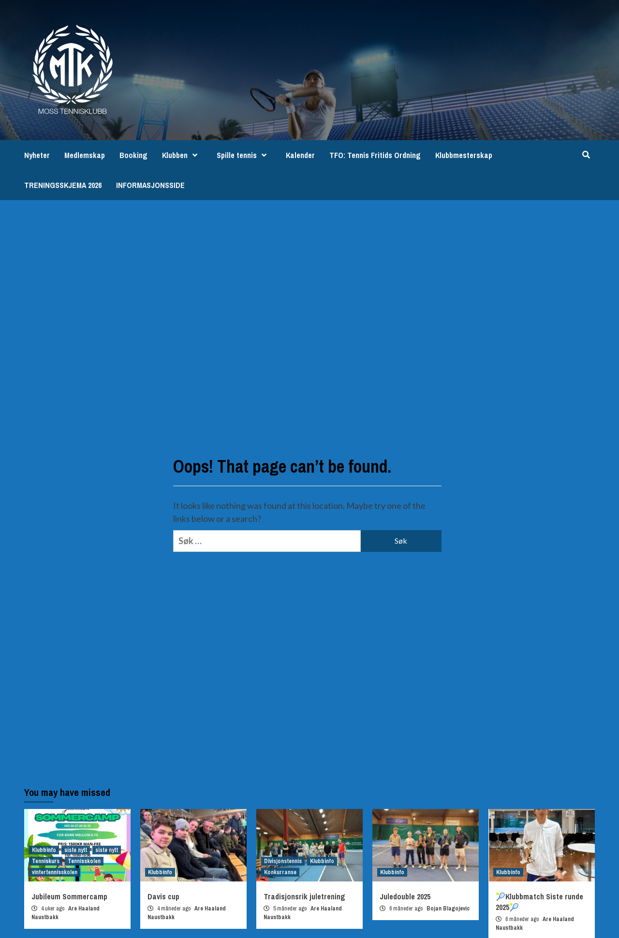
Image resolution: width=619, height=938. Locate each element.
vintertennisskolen (54, 872)
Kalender (300, 155)
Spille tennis (244, 155)
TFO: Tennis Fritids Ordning (375, 155)
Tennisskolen (84, 861)
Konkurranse (280, 872)
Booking (133, 155)
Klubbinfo (44, 850)
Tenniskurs (45, 861)
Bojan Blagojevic (448, 908)
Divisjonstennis (283, 861)
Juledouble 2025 (405, 896)
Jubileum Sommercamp (69, 896)
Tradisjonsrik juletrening (304, 896)
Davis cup (163, 896)
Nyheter (37, 155)
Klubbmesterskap (463, 155)
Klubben (182, 155)
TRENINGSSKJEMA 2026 (63, 185)
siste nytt (75, 850)
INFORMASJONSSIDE (150, 185)
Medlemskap (84, 155)
